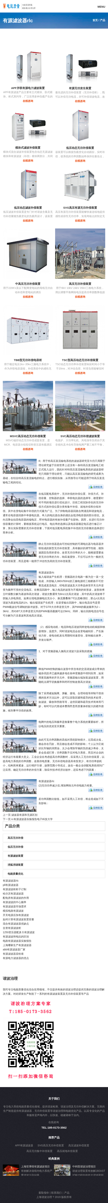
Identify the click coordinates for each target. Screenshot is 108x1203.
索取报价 (44, 1192)
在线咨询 (28, 100)
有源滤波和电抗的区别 (16, 936)
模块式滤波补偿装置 (27, 147)
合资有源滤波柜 (12, 927)
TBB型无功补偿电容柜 (28, 360)
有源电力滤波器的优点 (16, 958)
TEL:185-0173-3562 (53, 1127)
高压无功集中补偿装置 (39, 1151)
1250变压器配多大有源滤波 (19, 932)
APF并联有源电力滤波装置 (28, 88)
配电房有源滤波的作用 (16, 897)
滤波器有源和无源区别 (24, 814)
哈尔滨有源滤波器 (13, 893)
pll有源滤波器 (10, 884)
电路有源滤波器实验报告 (17, 940)
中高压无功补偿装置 (27, 283)
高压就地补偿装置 (67, 1151)
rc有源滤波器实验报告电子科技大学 (32, 819)
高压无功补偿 (15, 837)
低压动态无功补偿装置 (80, 147)
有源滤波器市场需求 (14, 906)
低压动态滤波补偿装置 (28, 207)
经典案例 (54, 1158)
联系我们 (56, 1192)
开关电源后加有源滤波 (16, 915)
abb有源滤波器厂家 (14, 949)
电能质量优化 (15, 873)
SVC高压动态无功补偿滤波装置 (80, 436)
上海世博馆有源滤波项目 (35, 1166)
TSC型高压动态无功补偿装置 (80, 360)
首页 (95, 20)
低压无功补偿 (15, 846)
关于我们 (54, 1098)
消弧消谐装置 (15, 864)
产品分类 (12, 826)
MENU (101, 6)
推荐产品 (54, 1137)
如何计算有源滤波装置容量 (18, 919)
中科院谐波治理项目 (84, 1166)
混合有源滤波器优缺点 (16, 923)
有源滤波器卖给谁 (13, 953)
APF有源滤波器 (24, 1145)
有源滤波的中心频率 (14, 902)
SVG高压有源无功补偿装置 (80, 207)
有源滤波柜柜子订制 (14, 889)
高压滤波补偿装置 (78, 1145)
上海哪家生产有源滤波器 (17, 945)
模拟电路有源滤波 (13, 910)
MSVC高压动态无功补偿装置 (28, 436)
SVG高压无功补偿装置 (51, 1145)
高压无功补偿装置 (80, 283)
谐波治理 (10, 978)
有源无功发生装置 (80, 88)
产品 (66, 1192)
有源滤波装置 (15, 855)
